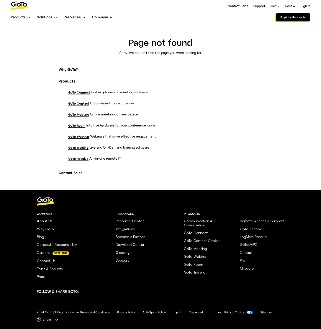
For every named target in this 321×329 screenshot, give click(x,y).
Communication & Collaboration (198, 223)
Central (246, 252)
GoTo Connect (79, 92)
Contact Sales (238, 6)
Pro (242, 260)
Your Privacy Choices (232, 312)
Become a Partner (130, 237)
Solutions (47, 17)
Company (102, 17)
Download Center (130, 244)
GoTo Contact (78, 103)
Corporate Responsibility (57, 244)
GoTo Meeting (78, 114)
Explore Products (293, 17)
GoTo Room (76, 125)
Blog (40, 237)
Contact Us (46, 261)
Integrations (125, 229)
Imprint (177, 312)
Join (275, 6)
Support (259, 6)
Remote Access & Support (262, 221)
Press (41, 276)
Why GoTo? (68, 69)
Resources (74, 17)
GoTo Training (78, 147)
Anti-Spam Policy (154, 312)
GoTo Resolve (78, 158)
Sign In (305, 6)
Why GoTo (45, 229)
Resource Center (130, 221)
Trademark (196, 312)
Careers (43, 252)
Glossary (122, 252)
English (50, 319)
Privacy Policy (126, 312)
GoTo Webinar (78, 136)
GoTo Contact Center (202, 240)
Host (290, 6)
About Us (44, 221)
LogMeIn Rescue (253, 237)
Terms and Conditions (95, 312)
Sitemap (266, 312)
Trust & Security (50, 269)
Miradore (247, 268)
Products (20, 17)
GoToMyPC (248, 244)
